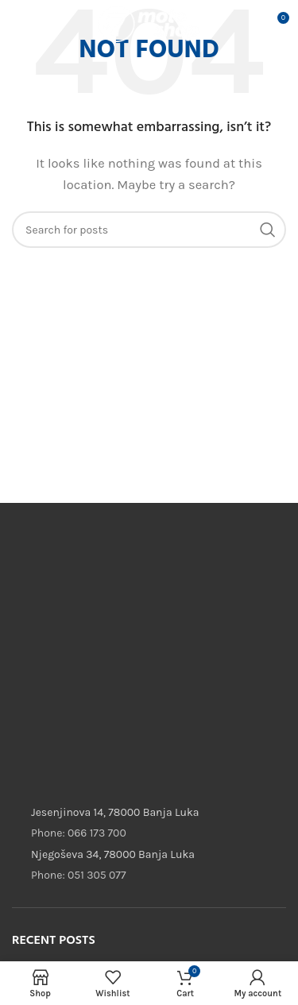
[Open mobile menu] (37, 24)
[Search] (149, 229)
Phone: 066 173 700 (78, 833)
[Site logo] (149, 23)
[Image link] (131, 573)
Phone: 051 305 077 (78, 875)
